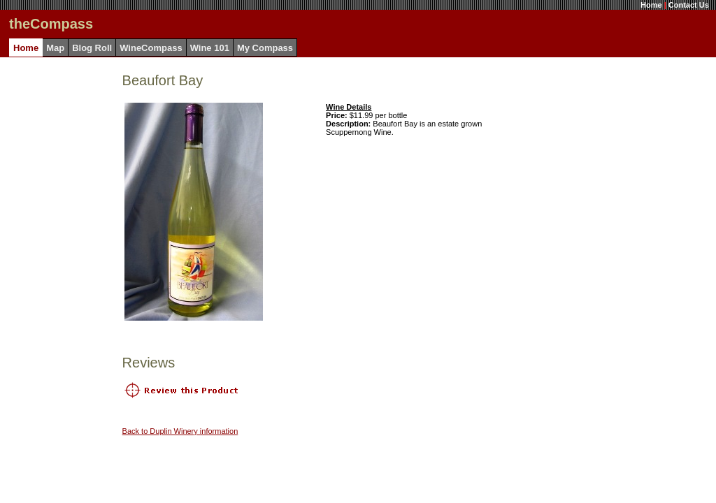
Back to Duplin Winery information (180, 431)
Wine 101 (209, 48)
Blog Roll (92, 48)
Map (55, 48)
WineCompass (151, 48)
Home (651, 5)
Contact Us (688, 5)
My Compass (265, 48)
